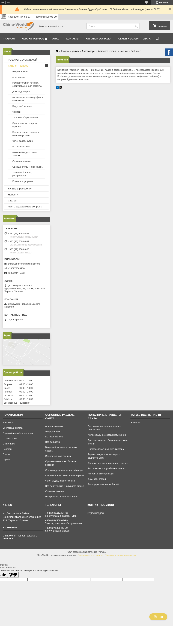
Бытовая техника (21, 146)
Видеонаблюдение (22, 106)
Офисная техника (21, 161)
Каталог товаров (33, 38)
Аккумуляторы (20, 71)
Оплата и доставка (98, 38)
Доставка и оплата (12, 427)
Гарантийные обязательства (18, 433)
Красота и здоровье (22, 181)
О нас (55, 38)
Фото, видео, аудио (22, 141)
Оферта (7, 459)
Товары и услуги (70, 51)
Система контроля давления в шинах (108, 463)
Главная (9, 38)
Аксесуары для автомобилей (103, 484)
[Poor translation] (13, 575)
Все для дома (52, 442)
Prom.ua (102, 552)
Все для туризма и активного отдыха (64, 486)
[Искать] (136, 26)
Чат (158, 616)
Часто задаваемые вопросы (25, 206)
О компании (9, 443)
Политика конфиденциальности (120, 555)
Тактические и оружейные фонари (106, 468)
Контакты (72, 38)
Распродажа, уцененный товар (61, 496)
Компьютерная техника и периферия (64, 475)
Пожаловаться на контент (90, 555)
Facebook (135, 422)
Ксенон (124, 51)
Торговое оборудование (25, 117)
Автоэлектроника (54, 426)
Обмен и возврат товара (134, 38)
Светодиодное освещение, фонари (64, 470)
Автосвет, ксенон (107, 51)
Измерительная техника (58, 456)
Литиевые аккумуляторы (101, 473)
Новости (13, 194)
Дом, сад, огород (21, 91)
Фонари (16, 112)
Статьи (12, 200)
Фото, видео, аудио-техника (60, 480)
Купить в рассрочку (20, 188)
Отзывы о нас (10, 438)
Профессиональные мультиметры (106, 449)
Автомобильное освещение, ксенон (107, 435)
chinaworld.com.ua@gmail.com (24, 263)
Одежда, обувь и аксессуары (27, 166)
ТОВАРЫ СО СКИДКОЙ (22, 59)
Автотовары (89, 51)
